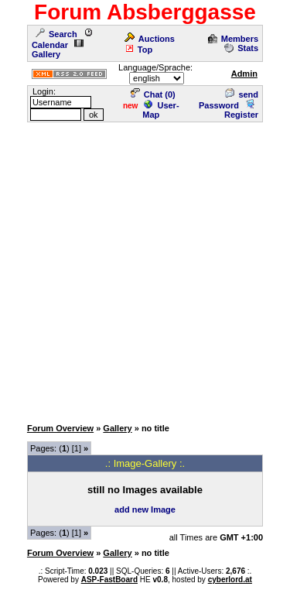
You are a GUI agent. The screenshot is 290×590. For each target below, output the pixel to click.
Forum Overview (60, 428)
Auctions (150, 38)
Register (241, 110)
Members (233, 38)
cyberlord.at (230, 579)
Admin (244, 73)
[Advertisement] (145, 269)
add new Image (145, 509)
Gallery (58, 49)
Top (138, 49)
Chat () (153, 94)
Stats (241, 48)
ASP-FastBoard (109, 579)
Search (56, 34)
